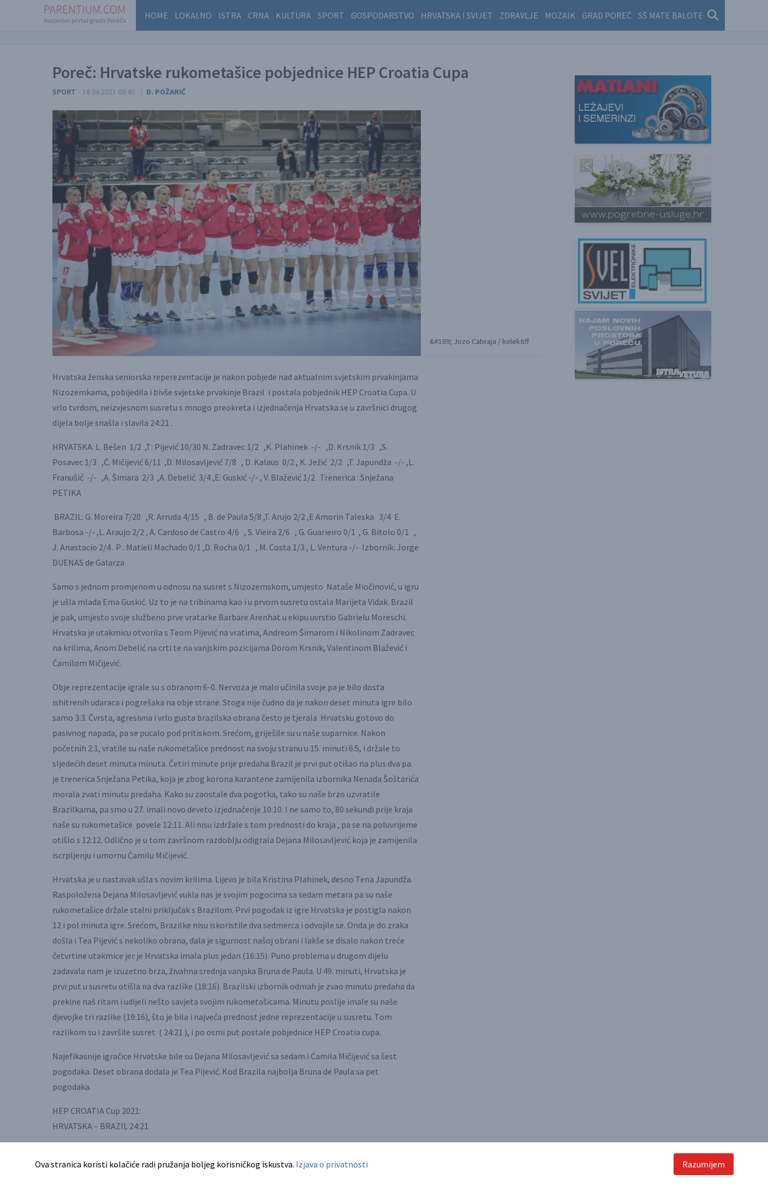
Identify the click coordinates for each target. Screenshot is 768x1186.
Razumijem (703, 1164)
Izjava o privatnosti (332, 1164)
